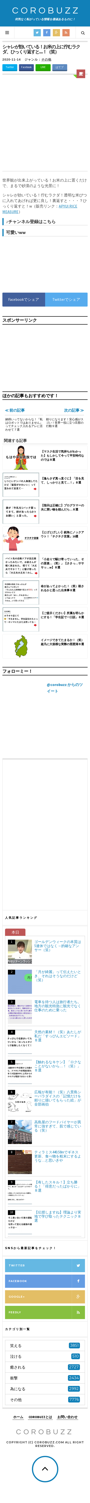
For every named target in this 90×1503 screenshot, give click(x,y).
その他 (46, 59)
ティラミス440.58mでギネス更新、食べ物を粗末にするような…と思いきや (57, 1156)
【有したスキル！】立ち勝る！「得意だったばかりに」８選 (57, 1186)
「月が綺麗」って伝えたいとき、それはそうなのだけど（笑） (57, 975)
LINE (43, 67)
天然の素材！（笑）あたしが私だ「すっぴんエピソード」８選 (57, 1036)
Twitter (10, 67)
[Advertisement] (45, 123)
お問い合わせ (67, 1417)
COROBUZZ (46, 10)
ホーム (18, 1417)
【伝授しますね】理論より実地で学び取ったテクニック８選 (57, 1216)
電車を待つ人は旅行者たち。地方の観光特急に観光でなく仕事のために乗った (57, 1006)
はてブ (60, 67)
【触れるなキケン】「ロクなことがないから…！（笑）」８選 (57, 1066)
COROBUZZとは (40, 1417)
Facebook (26, 67)
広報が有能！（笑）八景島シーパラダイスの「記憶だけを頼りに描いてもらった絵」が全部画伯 (57, 1098)
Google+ (47, 1296)
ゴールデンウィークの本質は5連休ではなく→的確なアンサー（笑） (57, 945)
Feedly (47, 1312)
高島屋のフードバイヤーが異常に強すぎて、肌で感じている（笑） (57, 1126)
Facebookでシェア (23, 299)
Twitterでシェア (66, 299)
